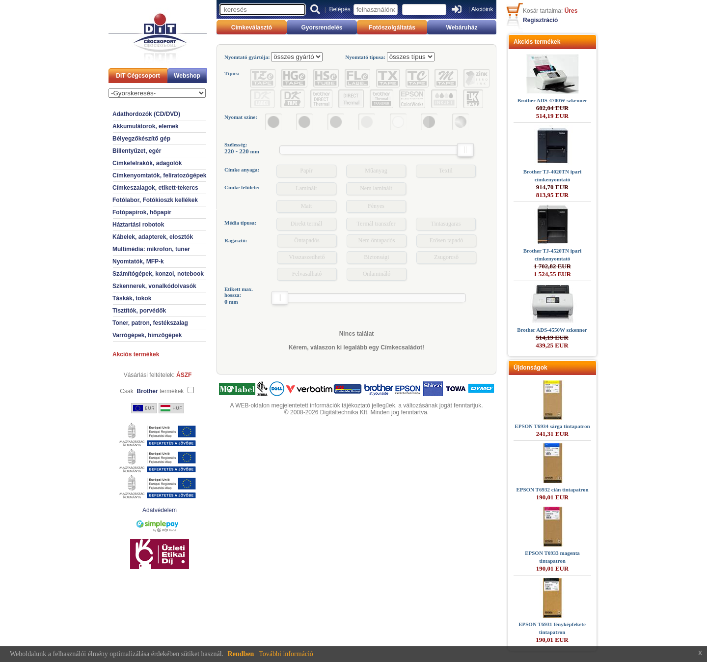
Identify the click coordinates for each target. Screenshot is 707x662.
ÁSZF (183, 375)
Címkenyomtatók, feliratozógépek (159, 175)
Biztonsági (376, 257)
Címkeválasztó (251, 27)
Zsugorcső (446, 257)
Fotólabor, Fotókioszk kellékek (155, 200)
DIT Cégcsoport (138, 75)
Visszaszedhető (307, 257)
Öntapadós (306, 240)
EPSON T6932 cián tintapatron (552, 489)
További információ (286, 654)
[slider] (465, 150)
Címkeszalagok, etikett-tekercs (155, 187)
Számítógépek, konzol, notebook (158, 273)
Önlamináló (377, 273)
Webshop (187, 75)
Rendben (241, 654)
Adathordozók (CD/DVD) (146, 114)
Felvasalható (307, 273)
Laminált (306, 188)
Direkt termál (306, 223)
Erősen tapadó (446, 240)
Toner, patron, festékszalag (150, 322)
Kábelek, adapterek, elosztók (152, 236)
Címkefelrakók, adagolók (147, 163)
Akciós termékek (135, 354)
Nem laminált (376, 188)
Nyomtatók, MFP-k (138, 261)
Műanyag (376, 170)
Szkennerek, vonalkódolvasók (154, 286)
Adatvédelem (159, 510)
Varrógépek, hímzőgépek (147, 335)
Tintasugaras (446, 223)
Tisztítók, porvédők (139, 310)
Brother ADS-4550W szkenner (552, 330)
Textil (446, 170)
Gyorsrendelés (321, 27)
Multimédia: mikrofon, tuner (151, 249)
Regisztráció (540, 20)
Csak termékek (152, 391)
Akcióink (482, 9)
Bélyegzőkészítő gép (141, 138)
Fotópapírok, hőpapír (141, 212)
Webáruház (462, 27)
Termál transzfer (376, 223)
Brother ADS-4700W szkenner (552, 100)
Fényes (376, 205)
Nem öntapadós (376, 240)
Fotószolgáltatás (392, 27)
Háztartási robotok (138, 224)
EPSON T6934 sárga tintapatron (552, 426)
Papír (306, 170)
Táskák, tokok (131, 298)
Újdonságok (530, 367)
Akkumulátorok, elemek (145, 126)
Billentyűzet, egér (136, 150)
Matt (306, 205)
